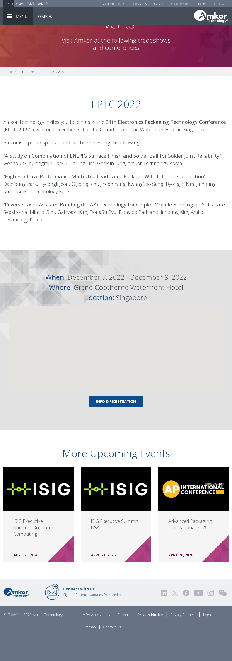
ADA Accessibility (96, 639)
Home (12, 97)
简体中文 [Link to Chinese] (42, 4)
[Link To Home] (211, 16)
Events (33, 97)
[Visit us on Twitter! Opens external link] (175, 618)
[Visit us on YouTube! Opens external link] (198, 618)
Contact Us (218, 4)
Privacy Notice (150, 639)
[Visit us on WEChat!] (222, 618)
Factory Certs (139, 4)
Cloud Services (180, 4)
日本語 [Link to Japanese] (31, 4)
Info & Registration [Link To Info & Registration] (116, 426)
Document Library (113, 4)
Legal (207, 639)
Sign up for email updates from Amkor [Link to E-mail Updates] (92, 617)
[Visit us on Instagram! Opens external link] (210, 618)
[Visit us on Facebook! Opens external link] (185, 618)
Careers (200, 4)
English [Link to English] (8, 4)
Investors (158, 4)
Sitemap (89, 652)
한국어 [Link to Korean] (20, 4)
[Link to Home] (16, 617)
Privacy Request (183, 639)
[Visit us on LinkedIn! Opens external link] (164, 618)
